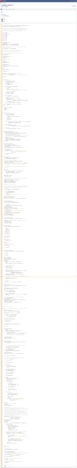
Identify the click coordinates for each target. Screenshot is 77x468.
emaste (4, 19)
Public (7, 6)
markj (4, 21)
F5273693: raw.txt (6, 15)
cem (6, 9)
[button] (76, 1)
